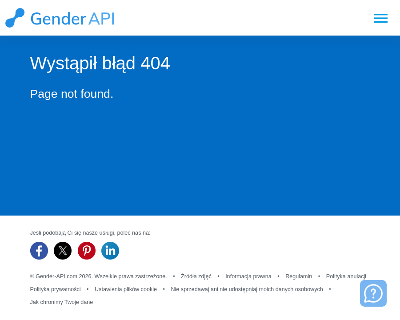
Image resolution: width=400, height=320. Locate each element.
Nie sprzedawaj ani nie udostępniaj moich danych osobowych (247, 289)
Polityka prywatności (55, 289)
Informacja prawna (248, 276)
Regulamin (298, 276)
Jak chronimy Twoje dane (61, 302)
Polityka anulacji (346, 276)
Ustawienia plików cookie (126, 289)
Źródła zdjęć (196, 276)
